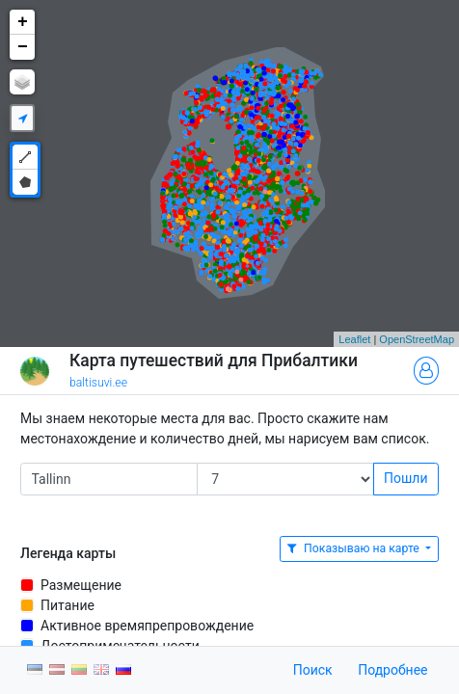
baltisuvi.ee (98, 382)
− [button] (22, 47)
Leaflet (354, 339)
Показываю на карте (354, 548)
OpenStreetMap (416, 339)
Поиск (313, 670)
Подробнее (392, 670)
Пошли (405, 478)
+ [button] (22, 22)
